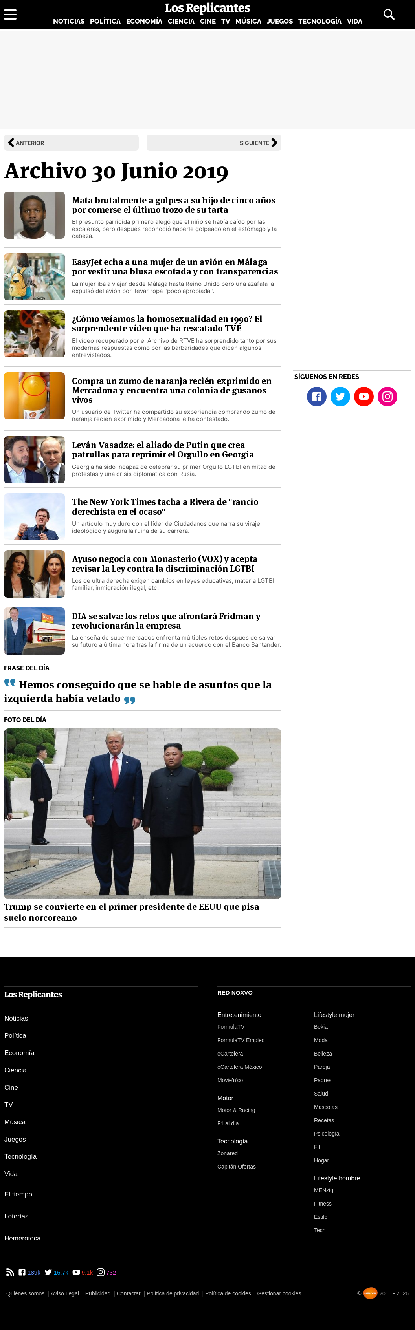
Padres (322, 1080)
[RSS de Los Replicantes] (10, 1272)
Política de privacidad (173, 1293)
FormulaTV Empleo (241, 1040)
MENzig (323, 1190)
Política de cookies (228, 1293)
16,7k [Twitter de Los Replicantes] (60, 1272)
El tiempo (18, 1194)
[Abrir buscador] (389, 14)
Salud (321, 1093)
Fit (317, 1147)
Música (248, 21)
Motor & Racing (236, 1110)
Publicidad (98, 1293)
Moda (321, 1040)
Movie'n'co (230, 1080)
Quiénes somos (25, 1293)
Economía (144, 21)
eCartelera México (239, 1067)
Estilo (320, 1217)
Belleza (323, 1053)
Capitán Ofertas (236, 1167)
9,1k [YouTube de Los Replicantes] (86, 1272)
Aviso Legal (65, 1293)
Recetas (324, 1120)
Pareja (322, 1067)
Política (105, 21)
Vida (354, 21)
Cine (208, 21)
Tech (320, 1230)
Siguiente (255, 142)
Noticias (68, 21)
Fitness (323, 1203)
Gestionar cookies (279, 1293)
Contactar (129, 1293)
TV (225, 21)
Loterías (16, 1216)
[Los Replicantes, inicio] (207, 8)
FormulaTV (230, 1027)
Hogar (321, 1160)
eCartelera (230, 1053)
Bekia (321, 1027)
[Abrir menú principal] (10, 14)
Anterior (30, 142)
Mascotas (326, 1107)
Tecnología (320, 21)
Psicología (327, 1134)
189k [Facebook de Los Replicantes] (33, 1272)
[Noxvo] (370, 1293)
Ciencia (181, 21)
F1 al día (228, 1123)
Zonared (227, 1153)
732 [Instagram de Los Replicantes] (110, 1272)
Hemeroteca (22, 1238)
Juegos (280, 21)
